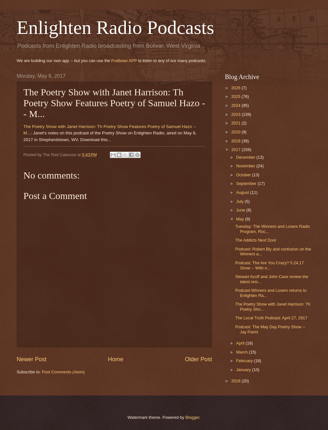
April (240, 343)
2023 (236, 114)
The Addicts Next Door (255, 240)
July (240, 201)
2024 (236, 105)
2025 (236, 96)
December (246, 157)
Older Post (198, 359)
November (246, 165)
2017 (236, 149)
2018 (236, 141)
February (245, 360)
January (244, 369)
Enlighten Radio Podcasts (115, 27)
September (247, 183)
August (243, 192)
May (240, 219)
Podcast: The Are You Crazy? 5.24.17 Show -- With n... (269, 265)
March (242, 352)
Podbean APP (124, 60)
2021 (236, 123)
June (241, 210)
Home (115, 359)
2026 (236, 87)
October (244, 174)
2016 (236, 380)
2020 (236, 132)
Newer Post (31, 359)
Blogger (192, 417)
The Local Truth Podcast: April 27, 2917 (271, 317)
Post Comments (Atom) (63, 372)
